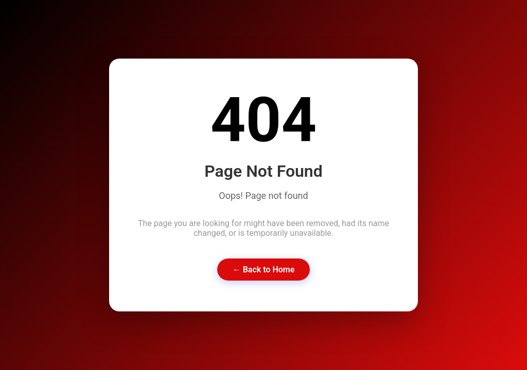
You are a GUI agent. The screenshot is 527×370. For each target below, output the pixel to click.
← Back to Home (264, 269)
